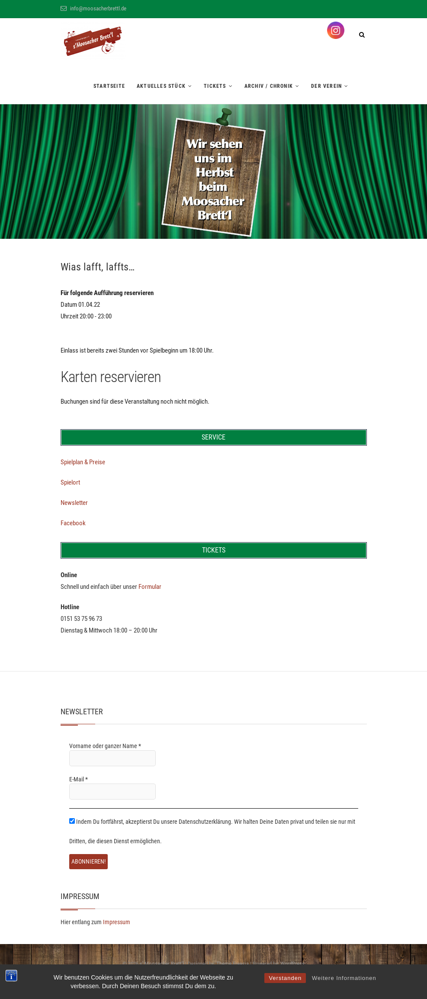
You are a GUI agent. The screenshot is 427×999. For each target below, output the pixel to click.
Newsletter (74, 503)
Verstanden (285, 978)
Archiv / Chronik (268, 86)
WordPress (292, 963)
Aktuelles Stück (161, 86)
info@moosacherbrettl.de (93, 8)
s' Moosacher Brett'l (162, 963)
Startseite (109, 86)
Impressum (116, 922)
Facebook (73, 523)
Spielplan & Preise (83, 462)
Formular (149, 587)
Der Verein (326, 86)
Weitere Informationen (344, 978)
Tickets (215, 86)
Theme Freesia (232, 963)
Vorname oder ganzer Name (105, 745)
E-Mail (78, 779)
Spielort (70, 482)
